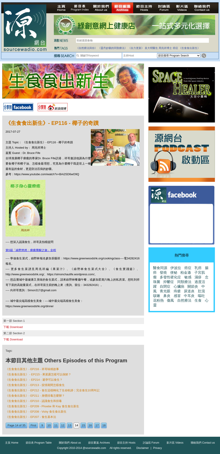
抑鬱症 (168, 282)
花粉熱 (158, 300)
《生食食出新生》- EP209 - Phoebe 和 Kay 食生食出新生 (42, 406)
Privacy (157, 448)
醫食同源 (160, 268)
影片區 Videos (175, 442)
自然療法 (184, 300)
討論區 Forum (151, 442)
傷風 (170, 300)
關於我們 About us (70, 442)
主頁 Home (11, 442)
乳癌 (198, 268)
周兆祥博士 (165, 48)
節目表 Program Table (39, 442)
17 (97, 425)
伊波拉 (175, 268)
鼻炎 (166, 296)
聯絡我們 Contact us (203, 442)
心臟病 (179, 286)
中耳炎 (189, 296)
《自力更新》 (136, 48)
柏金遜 (185, 272)
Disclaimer (142, 448)
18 (103, 425)
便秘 (173, 272)
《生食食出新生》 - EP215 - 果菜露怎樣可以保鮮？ (38, 374)
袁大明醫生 (151, 48)
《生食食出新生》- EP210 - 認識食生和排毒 (34, 401)
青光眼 (165, 291)
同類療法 (184, 282)
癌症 (175, 48)
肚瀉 (201, 291)
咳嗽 (156, 296)
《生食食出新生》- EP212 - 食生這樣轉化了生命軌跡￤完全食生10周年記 (52, 390)
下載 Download (13, 327)
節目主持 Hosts (126, 442)
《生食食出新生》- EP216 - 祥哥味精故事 (32, 369)
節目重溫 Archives (99, 442)
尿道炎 (189, 291)
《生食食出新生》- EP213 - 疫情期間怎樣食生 (35, 385)
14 (76, 425)
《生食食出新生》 (189, 48)
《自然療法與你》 (86, 48)
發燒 (163, 272)
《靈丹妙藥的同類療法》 (112, 48)
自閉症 (165, 286)
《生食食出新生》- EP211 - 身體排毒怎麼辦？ (35, 395)
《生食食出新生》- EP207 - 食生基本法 (31, 417)
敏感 (187, 277)
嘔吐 (201, 296)
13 (69, 425)
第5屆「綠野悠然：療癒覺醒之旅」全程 (31, 250)
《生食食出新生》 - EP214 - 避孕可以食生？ (34, 379)
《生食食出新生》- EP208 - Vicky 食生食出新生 (36, 411)
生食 (198, 300)
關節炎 (192, 286)
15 (83, 425)
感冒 (177, 296)
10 (49, 425)
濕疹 (198, 277)
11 (55, 425)
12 (62, 425)
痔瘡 (177, 291)
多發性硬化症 (170, 277)
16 (90, 425)
